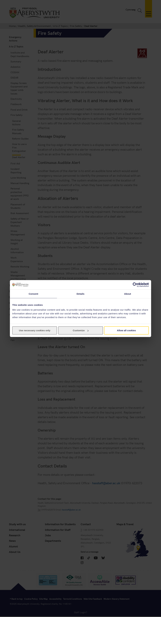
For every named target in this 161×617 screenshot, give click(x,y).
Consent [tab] (33, 293)
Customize (81, 330)
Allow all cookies (126, 330)
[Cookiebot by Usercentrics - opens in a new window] (135, 284)
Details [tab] (80, 293)
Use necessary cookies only (34, 330)
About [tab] (127, 293)
